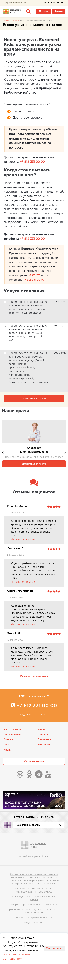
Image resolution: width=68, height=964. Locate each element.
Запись (59, 11)
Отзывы (9, 740)
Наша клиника (12, 734)
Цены (7, 745)
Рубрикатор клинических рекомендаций (34, 905)
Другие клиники (15, 3)
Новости (43, 734)
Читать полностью (23, 539)
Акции (7, 750)
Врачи (41, 729)
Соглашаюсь (54, 948)
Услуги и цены (12, 729)
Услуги (15, 20)
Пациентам (44, 740)
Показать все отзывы (34, 676)
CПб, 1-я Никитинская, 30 (34, 696)
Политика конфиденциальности (34, 918)
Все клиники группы (39, 825)
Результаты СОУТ (34, 923)
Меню (43, 11)
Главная (7, 20)
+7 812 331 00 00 (54, 3)
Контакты (44, 745)
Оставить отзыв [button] (34, 762)
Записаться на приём (34, 398)
